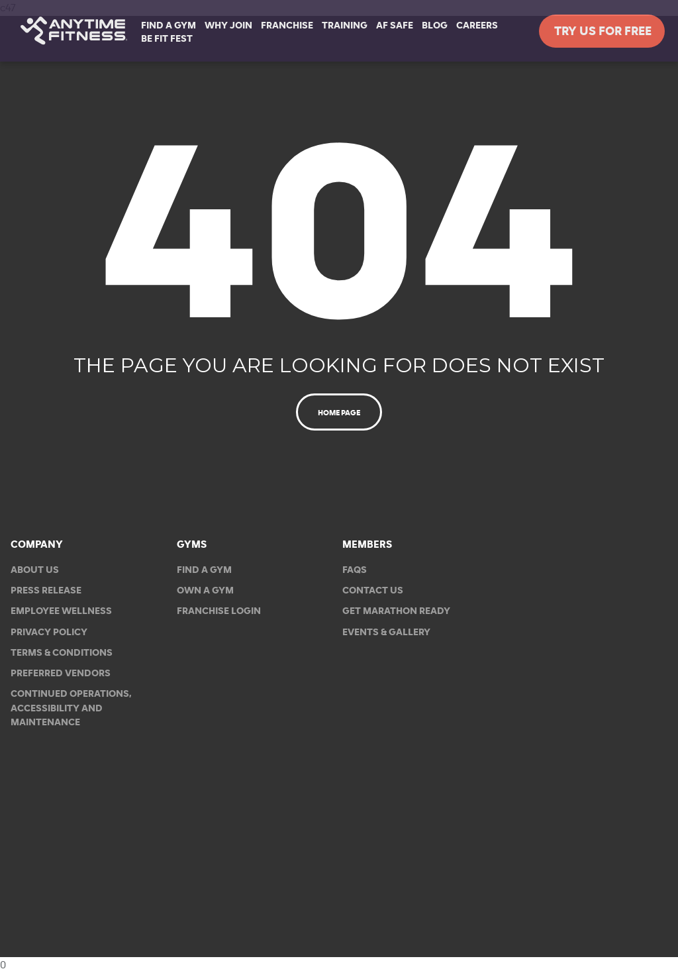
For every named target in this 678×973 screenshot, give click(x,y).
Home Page (339, 413)
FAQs (354, 570)
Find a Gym (204, 570)
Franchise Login (219, 612)
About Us (35, 570)
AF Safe (394, 25)
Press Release (46, 590)
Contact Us (372, 590)
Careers (477, 25)
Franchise (287, 25)
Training (344, 25)
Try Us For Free (602, 31)
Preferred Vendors (61, 673)
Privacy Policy (49, 632)
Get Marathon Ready (396, 612)
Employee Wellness (61, 612)
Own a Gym (205, 590)
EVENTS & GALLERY (386, 632)
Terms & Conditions (62, 653)
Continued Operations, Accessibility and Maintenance (71, 709)
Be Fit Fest (167, 39)
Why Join (228, 25)
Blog (435, 25)
